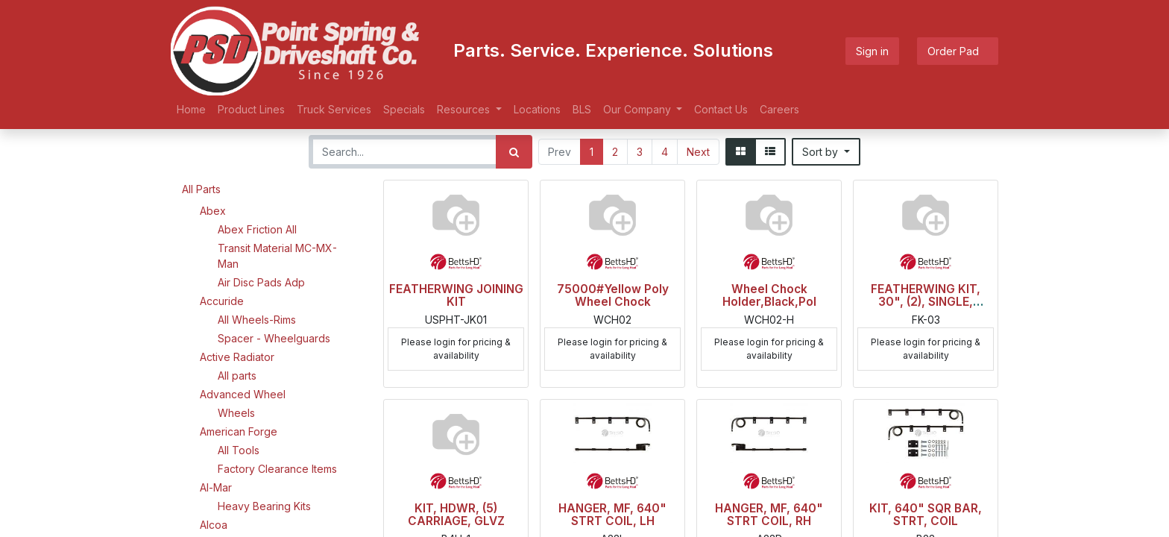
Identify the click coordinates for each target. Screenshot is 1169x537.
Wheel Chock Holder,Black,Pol (769, 295)
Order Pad (957, 51)
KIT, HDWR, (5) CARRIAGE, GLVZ (456, 514)
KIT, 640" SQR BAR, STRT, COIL (925, 514)
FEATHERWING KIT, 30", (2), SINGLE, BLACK (925, 301)
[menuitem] (191, 109)
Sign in (872, 51)
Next (698, 151)
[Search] (514, 152)
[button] (826, 152)
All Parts (201, 189)
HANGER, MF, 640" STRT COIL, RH (769, 514)
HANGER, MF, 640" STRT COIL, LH (612, 514)
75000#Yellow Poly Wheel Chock (613, 295)
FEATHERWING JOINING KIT (456, 295)
